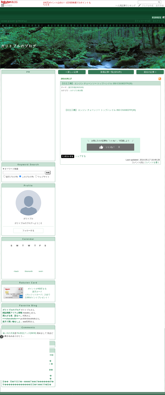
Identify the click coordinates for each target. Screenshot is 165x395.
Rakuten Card (28, 283)
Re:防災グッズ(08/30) (27, 333)
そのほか (9, 5)
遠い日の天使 (8, 333)
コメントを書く (152, 162)
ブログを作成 (147, 5)
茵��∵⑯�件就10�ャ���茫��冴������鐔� (28, 381)
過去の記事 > (150, 72)
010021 (156, 17)
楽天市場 (160, 5)
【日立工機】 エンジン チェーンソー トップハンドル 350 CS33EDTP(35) (96, 83)
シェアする (80, 156)
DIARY (12, 21)
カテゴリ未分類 (76, 90)
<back (16, 271)
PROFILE (22, 21)
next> (41, 271)
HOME (4, 21)
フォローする (28, 230)
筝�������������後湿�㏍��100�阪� (26, 384)
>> (125, 5)
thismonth (29, 271)
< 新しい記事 (72, 72)
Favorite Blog (28, 305)
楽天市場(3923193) (76, 87)
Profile (28, 185)
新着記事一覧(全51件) (111, 72)
